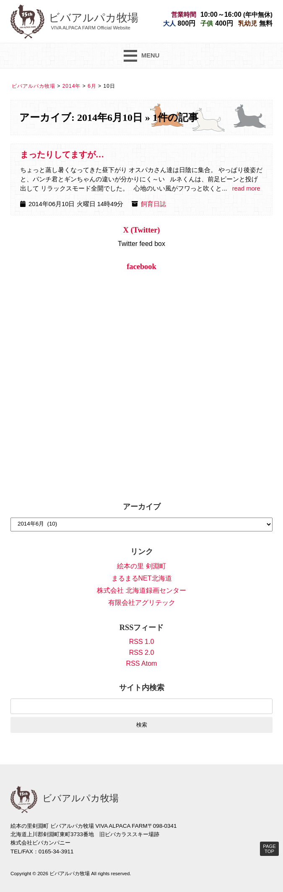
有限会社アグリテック (141, 602)
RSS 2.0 (141, 652)
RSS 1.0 (141, 641)
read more (246, 188)
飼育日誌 (153, 204)
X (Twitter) (141, 230)
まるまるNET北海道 (142, 578)
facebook (141, 266)
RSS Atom (141, 663)
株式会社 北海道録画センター (141, 590)
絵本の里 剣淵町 (141, 566)
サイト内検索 (141, 687)
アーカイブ (142, 506)
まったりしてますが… (62, 154)
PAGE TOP (269, 849)
